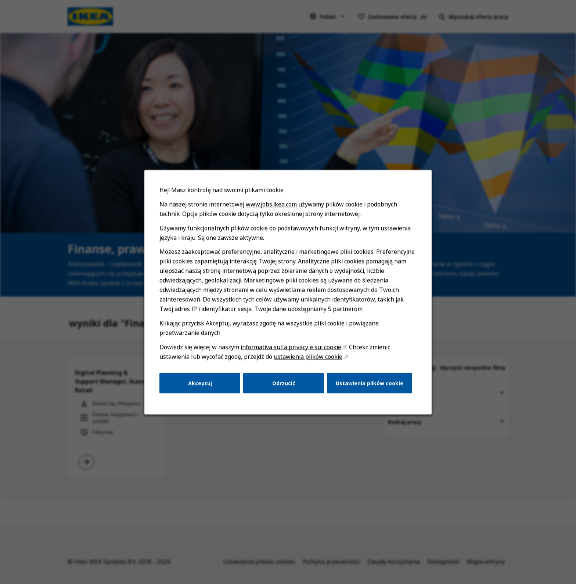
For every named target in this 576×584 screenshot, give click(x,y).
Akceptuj (202, 387)
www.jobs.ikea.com (271, 212)
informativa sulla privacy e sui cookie (291, 352)
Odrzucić (284, 387)
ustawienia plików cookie (307, 361)
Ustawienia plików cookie (367, 387)
